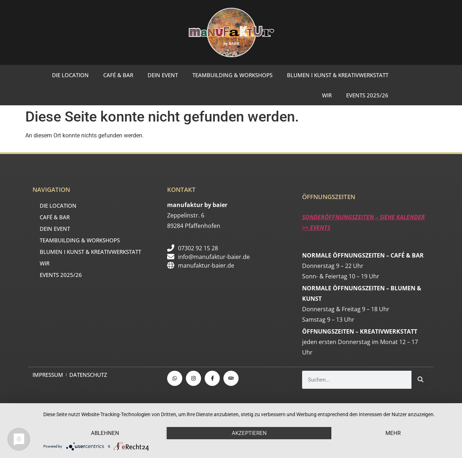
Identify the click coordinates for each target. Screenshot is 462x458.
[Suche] (420, 380)
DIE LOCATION (70, 75)
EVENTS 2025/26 (367, 95)
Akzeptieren (249, 433)
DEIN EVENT (163, 75)
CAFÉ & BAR (118, 75)
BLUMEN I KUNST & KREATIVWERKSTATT (337, 75)
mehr (393, 433)
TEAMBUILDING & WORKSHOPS (232, 75)
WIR (327, 95)
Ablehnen (105, 433)
